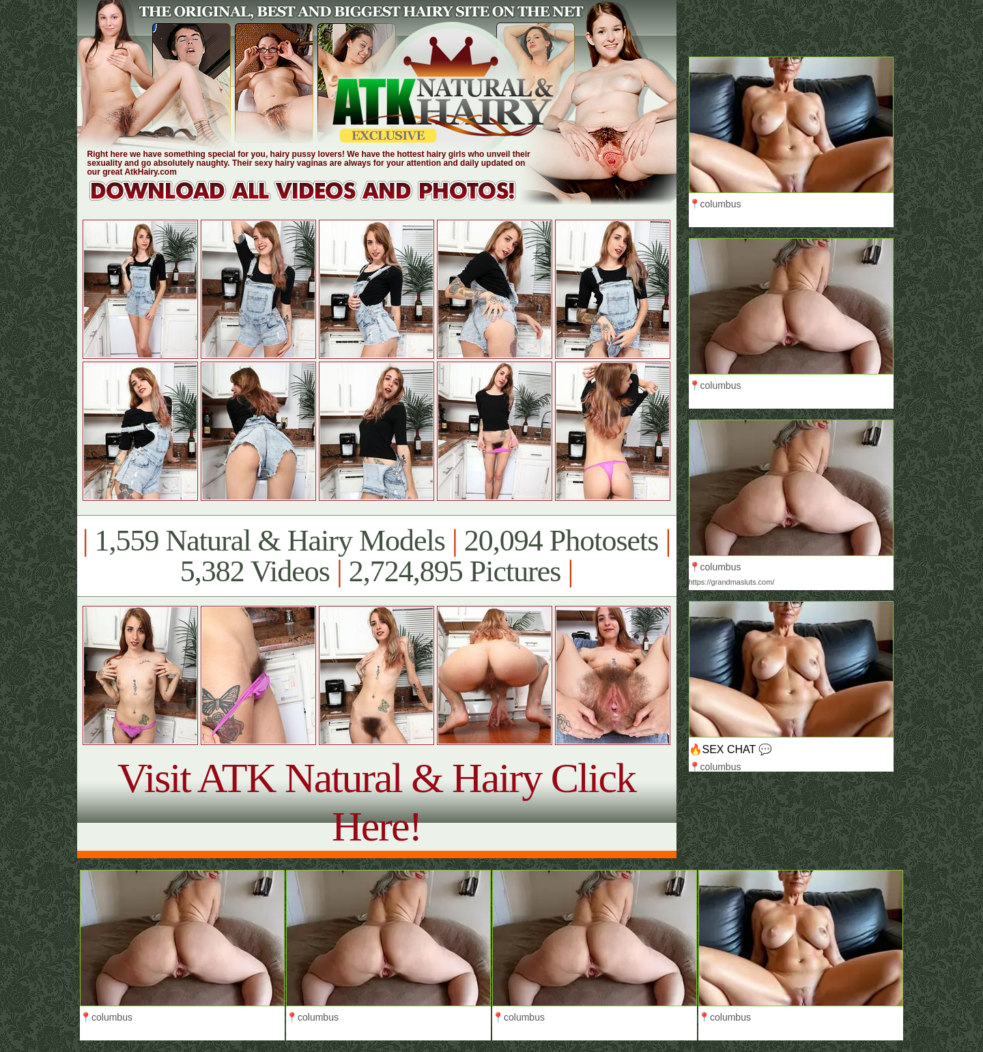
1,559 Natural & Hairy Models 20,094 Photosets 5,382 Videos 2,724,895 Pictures (376, 556)
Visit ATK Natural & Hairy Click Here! (376, 802)
